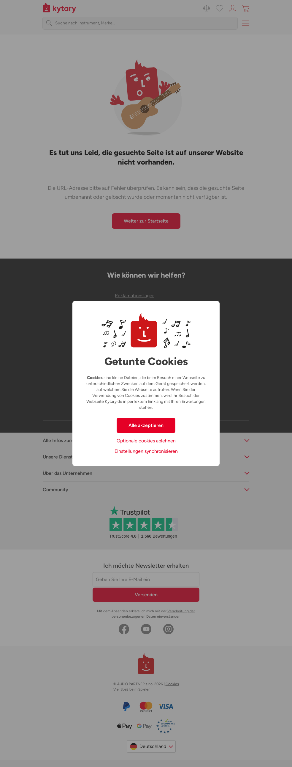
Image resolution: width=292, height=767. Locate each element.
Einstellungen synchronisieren (146, 451)
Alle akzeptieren (146, 425)
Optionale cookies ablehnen (146, 441)
